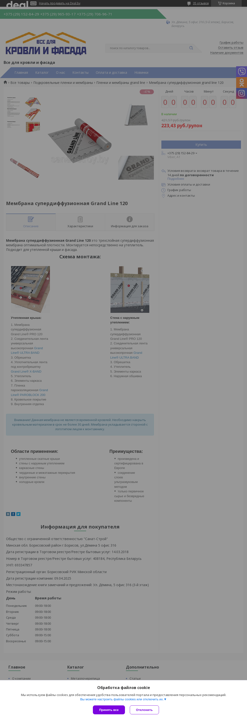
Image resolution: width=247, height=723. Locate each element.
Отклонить (144, 710)
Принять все (109, 710)
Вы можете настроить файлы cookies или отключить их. (122, 699)
